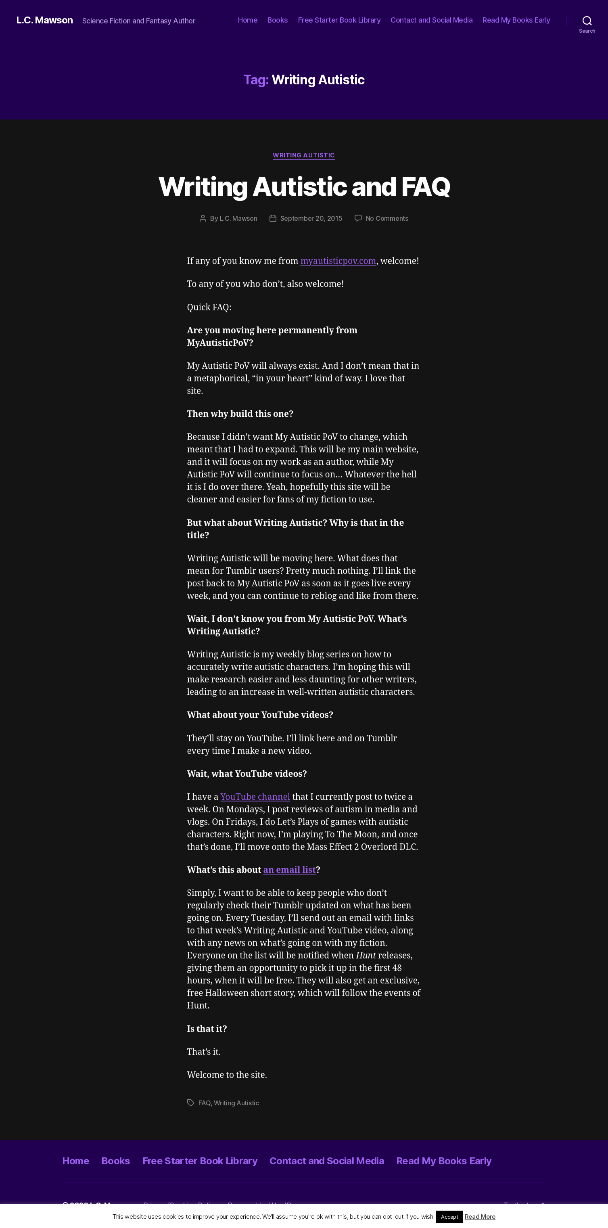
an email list (289, 870)
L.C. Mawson (44, 20)
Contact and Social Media (431, 20)
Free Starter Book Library (339, 20)
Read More (480, 1216)
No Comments (387, 218)
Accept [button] (449, 1216)
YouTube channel (255, 797)
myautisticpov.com (338, 261)
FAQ (204, 1103)
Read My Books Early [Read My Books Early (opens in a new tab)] (516, 20)
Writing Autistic (304, 155)
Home (247, 20)
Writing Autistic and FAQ (304, 186)
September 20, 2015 (311, 218)
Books (277, 20)
